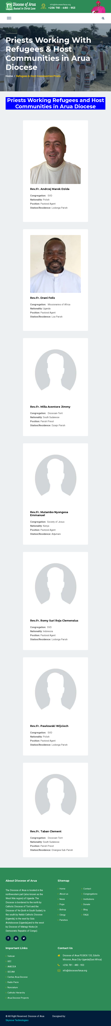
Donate (86, 904)
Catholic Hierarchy (15, 992)
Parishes (63, 920)
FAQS (85, 914)
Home (9, 76)
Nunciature (12, 987)
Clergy (61, 914)
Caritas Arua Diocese (17, 977)
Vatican (10, 956)
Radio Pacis (12, 982)
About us (63, 894)
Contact (86, 888)
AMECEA (11, 966)
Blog (85, 909)
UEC (8, 961)
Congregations (89, 894)
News (61, 899)
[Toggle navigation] (9, 18)
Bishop (62, 909)
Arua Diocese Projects (17, 998)
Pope (61, 904)
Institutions (88, 899)
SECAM (10, 971)
